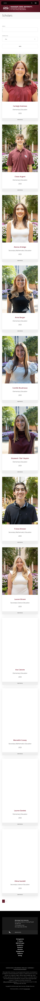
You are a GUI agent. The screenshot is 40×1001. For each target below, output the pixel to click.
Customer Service (10, 967)
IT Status (20, 941)
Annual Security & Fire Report (20, 969)
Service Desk (27, 989)
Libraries (20, 949)
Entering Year (5, 35)
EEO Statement (18, 967)
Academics (20, 945)
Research (20, 947)
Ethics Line (24, 967)
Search (3, 26)
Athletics (20, 953)
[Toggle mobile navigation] (36, 3)
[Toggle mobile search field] (32, 3)
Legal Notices (30, 967)
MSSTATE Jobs (20, 943)
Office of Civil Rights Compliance (10, 982)
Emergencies (20, 939)
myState (6, 2)
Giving (20, 955)
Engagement (20, 951)
